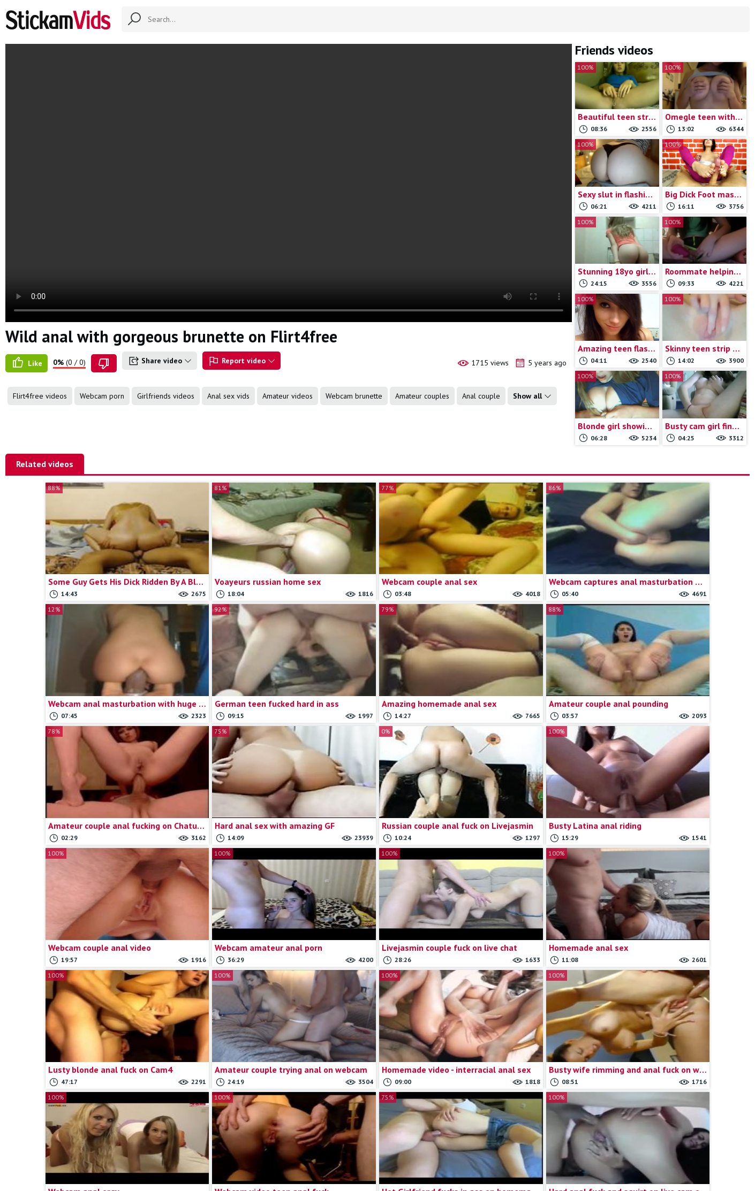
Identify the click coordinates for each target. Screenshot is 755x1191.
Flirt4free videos (40, 396)
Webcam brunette (354, 396)
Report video (241, 361)
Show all (532, 396)
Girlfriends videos (165, 396)
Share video (159, 361)
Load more (378, 1065)
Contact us (346, 1138)
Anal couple (481, 396)
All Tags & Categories (284, 1138)
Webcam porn (102, 396)
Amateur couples (422, 396)
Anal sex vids (228, 396)
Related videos (44, 464)
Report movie (395, 1138)
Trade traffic (448, 1138)
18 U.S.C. (493, 1138)
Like (26, 363)
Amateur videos (287, 396)
